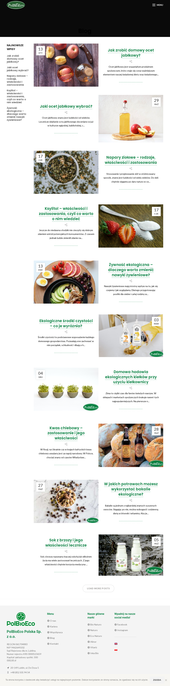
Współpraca (56, 632)
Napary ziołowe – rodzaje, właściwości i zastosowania (131, 160)
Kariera (53, 626)
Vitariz (93, 647)
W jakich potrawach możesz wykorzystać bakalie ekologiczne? (131, 489)
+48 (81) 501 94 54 (20, 672)
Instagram (122, 630)
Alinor (93, 641)
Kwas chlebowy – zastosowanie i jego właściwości (66, 433)
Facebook (122, 624)
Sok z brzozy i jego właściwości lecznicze (66, 543)
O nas (52, 620)
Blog (52, 637)
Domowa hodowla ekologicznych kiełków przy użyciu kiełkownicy (131, 377)
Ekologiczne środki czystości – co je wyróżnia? (66, 323)
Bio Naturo (95, 624)
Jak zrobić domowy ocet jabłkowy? (131, 53)
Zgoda (157, 680)
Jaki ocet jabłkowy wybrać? (66, 106)
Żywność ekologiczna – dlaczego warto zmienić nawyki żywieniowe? (131, 270)
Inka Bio (94, 653)
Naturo (94, 630)
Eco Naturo (96, 635)
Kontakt (54, 643)
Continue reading (131, 81)
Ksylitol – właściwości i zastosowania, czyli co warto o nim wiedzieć (66, 213)
